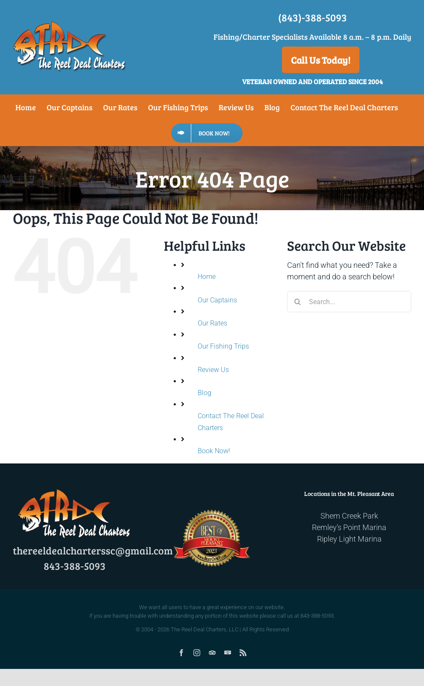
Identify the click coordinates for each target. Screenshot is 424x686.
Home (207, 277)
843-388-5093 (75, 566)
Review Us (213, 370)
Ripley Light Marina (349, 538)
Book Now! (214, 451)
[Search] (297, 301)
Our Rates (212, 323)
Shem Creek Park (349, 515)
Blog (204, 393)
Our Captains (217, 300)
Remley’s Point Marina (349, 527)
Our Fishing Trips (223, 346)
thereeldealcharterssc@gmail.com (93, 550)
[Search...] (349, 301)
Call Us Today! (320, 59)
